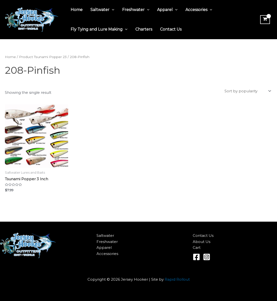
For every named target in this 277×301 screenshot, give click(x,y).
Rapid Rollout (177, 279)
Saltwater (102, 10)
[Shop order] (247, 91)
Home (77, 9)
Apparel (167, 10)
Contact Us (170, 29)
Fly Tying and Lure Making (99, 29)
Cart (197, 247)
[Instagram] (206, 257)
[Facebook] (196, 257)
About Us (201, 241)
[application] (111, 10)
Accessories (198, 10)
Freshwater (135, 10)
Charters (143, 29)
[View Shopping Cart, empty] (265, 19)
